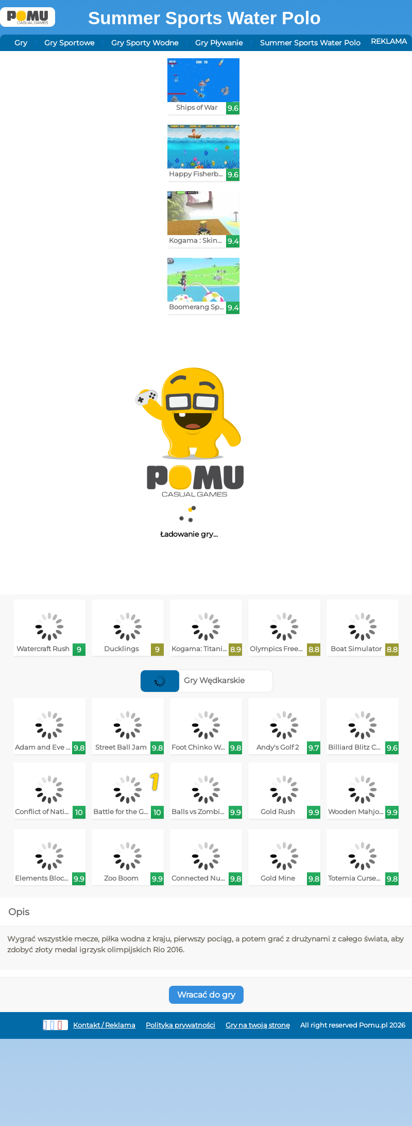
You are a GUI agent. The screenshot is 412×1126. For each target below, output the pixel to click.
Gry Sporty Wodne (144, 42)
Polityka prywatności (180, 1025)
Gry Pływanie (219, 42)
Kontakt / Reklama (104, 1025)
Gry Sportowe (69, 42)
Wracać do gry (206, 995)
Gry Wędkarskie (193, 680)
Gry (20, 42)
